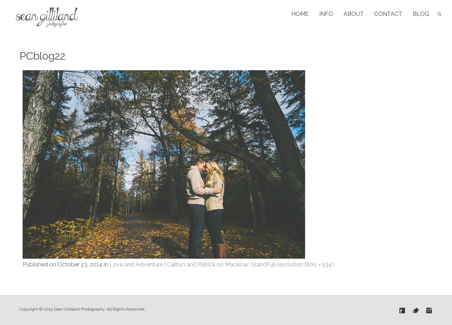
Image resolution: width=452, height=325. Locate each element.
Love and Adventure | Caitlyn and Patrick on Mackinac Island (188, 264)
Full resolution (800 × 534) (300, 264)
